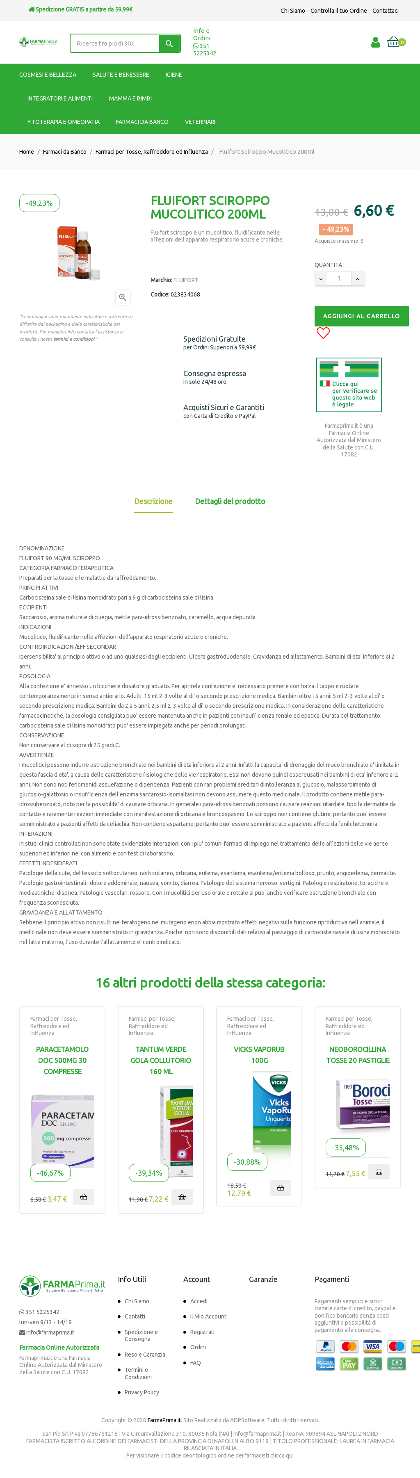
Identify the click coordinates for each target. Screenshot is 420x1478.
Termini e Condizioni (138, 1373)
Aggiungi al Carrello (361, 316)
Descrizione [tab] (153, 501)
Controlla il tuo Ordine (338, 10)
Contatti (135, 1316)
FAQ (195, 1362)
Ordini (198, 1347)
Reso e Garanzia (145, 1354)
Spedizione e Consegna (141, 1336)
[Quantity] (339, 278)
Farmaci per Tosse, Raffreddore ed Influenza (53, 1025)
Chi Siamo (293, 10)
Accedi (199, 1301)
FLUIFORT (186, 280)
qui (290, 1455)
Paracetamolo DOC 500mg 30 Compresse (62, 1060)
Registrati (202, 1332)
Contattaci (385, 10)
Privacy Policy (142, 1392)
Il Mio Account (208, 1316)
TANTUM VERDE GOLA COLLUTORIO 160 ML (160, 1060)
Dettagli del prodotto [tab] (230, 501)
